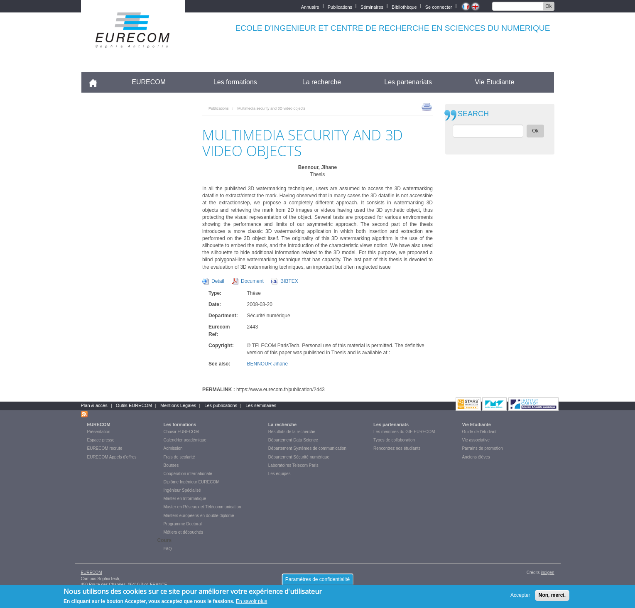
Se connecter (438, 6)
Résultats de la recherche (291, 431)
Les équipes (279, 473)
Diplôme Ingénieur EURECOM (192, 482)
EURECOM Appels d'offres (112, 457)
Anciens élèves (476, 457)
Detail (217, 281)
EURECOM (149, 82)
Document (252, 281)
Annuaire (310, 6)
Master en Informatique (185, 498)
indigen (547, 572)
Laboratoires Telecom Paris (293, 465)
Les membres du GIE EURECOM (404, 431)
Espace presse (101, 440)
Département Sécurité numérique (298, 457)
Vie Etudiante (494, 82)
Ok (548, 6)
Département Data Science (293, 440)
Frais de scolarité (179, 457)
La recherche (321, 82)
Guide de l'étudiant (479, 431)
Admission (173, 448)
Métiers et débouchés (183, 532)
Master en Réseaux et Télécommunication (202, 507)
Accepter (520, 597)
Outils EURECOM (134, 405)
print (427, 106)
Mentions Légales (178, 405)
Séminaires (371, 6)
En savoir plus (251, 603)
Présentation (98, 431)
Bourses (171, 465)
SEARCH (473, 114)
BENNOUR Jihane (267, 364)
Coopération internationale (188, 473)
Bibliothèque (404, 6)
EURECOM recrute (105, 448)
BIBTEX (289, 281)
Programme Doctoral (183, 524)
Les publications (220, 405)
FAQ (168, 549)
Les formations (235, 82)
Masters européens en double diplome (199, 515)
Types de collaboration (394, 440)
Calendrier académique (185, 440)
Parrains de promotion (482, 448)
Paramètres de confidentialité (317, 581)
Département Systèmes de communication (307, 448)
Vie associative (476, 440)
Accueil (96, 82)
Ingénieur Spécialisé (182, 490)
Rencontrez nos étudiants (396, 448)
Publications (340, 6)
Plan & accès (94, 405)
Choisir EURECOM (181, 431)
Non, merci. (552, 597)
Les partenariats (408, 82)
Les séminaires (260, 405)
